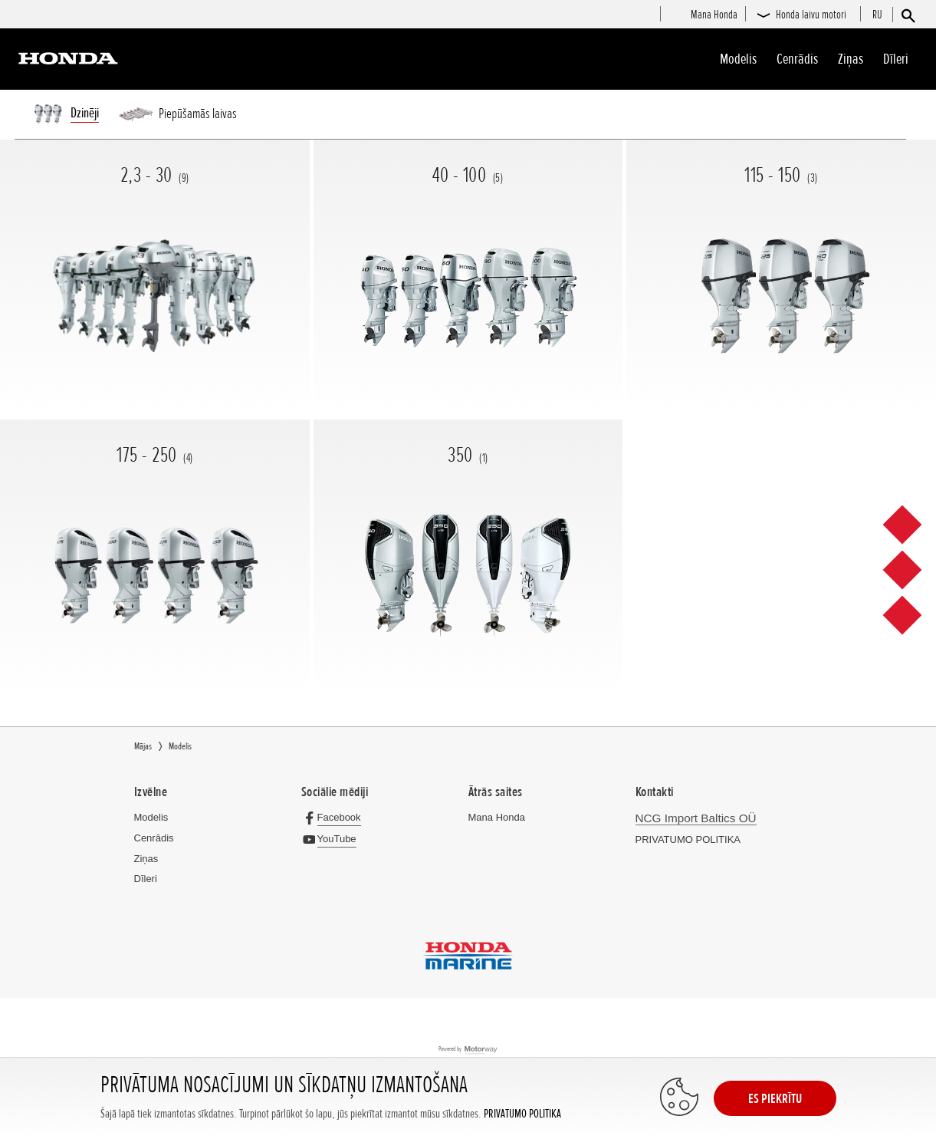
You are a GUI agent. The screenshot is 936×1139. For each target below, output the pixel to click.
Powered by (468, 1050)
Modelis (738, 59)
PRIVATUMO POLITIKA (522, 1114)
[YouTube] (332, 838)
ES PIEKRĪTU (775, 1098)
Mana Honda (496, 817)
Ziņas (850, 59)
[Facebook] (334, 817)
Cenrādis (797, 59)
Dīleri (895, 59)
